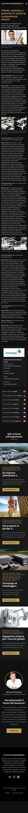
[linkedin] (18, 777)
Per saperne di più (11, 489)
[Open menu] (25, 3)
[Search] (23, 3)
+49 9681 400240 (9, 373)
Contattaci (14, 731)
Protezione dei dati (18, 793)
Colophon (7, 793)
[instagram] (14, 777)
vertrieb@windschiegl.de (11, 379)
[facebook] (10, 777)
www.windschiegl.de (10, 384)
